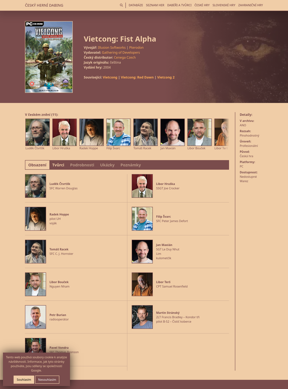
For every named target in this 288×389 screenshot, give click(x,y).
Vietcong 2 (165, 77)
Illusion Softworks (112, 47)
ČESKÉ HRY (202, 5)
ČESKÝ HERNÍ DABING (44, 5)
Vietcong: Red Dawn (137, 77)
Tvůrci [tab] (58, 164)
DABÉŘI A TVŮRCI (179, 5)
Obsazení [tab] (37, 164)
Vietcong (110, 77)
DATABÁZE (136, 5)
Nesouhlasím (47, 380)
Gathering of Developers (121, 52)
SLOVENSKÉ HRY (224, 5)
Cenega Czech (125, 57)
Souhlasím (24, 380)
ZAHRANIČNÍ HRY (250, 5)
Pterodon (136, 47)
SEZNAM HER (155, 5)
